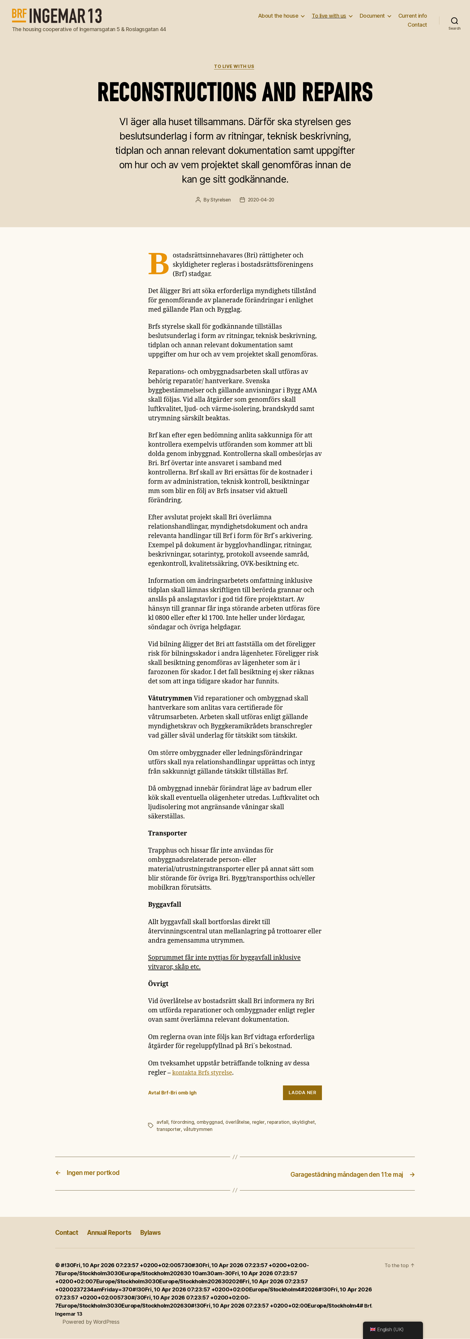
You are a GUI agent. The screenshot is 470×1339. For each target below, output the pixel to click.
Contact (417, 25)
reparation (280, 1123)
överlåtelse (238, 1123)
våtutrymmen (198, 1130)
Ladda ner (303, 1093)
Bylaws (164, 1232)
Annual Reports (117, 1232)
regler (259, 1123)
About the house (278, 16)
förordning (182, 1123)
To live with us (329, 16)
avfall (162, 1123)
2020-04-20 (261, 201)
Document (372, 16)
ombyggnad (210, 1123)
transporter (168, 1130)
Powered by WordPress (91, 1322)
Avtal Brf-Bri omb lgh (174, 1094)
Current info (412, 16)
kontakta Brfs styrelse (204, 1074)
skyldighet (305, 1123)
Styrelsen (219, 201)
